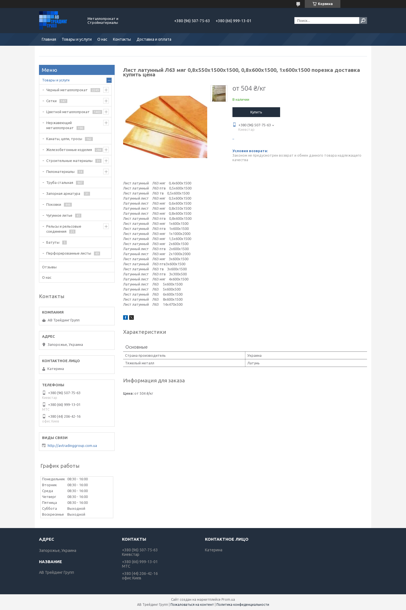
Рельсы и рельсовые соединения (63, 228)
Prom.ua (228, 599)
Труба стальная (59, 182)
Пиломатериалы (60, 171)
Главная (49, 39)
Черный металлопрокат (67, 90)
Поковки (53, 204)
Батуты (52, 242)
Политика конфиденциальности (242, 604)
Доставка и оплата (154, 39)
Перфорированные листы (68, 253)
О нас (102, 39)
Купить (256, 112)
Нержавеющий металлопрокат (60, 125)
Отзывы (49, 267)
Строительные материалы (69, 161)
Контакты (122, 39)
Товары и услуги (77, 39)
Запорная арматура (63, 193)
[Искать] (363, 20)
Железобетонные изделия (69, 150)
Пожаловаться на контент (192, 604)
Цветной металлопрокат (68, 112)
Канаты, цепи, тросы (64, 139)
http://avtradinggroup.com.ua (72, 445)
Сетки (51, 101)
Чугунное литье (59, 215)
